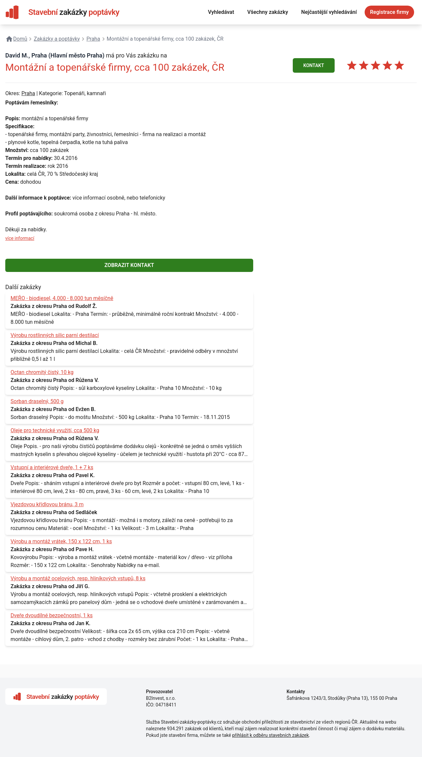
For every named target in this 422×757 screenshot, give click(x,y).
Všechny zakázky (267, 12)
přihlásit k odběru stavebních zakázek (270, 735)
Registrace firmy (389, 12)
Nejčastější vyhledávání (329, 12)
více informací (19, 238)
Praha (28, 93)
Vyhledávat (221, 12)
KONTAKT (313, 65)
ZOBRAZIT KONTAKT (129, 265)
